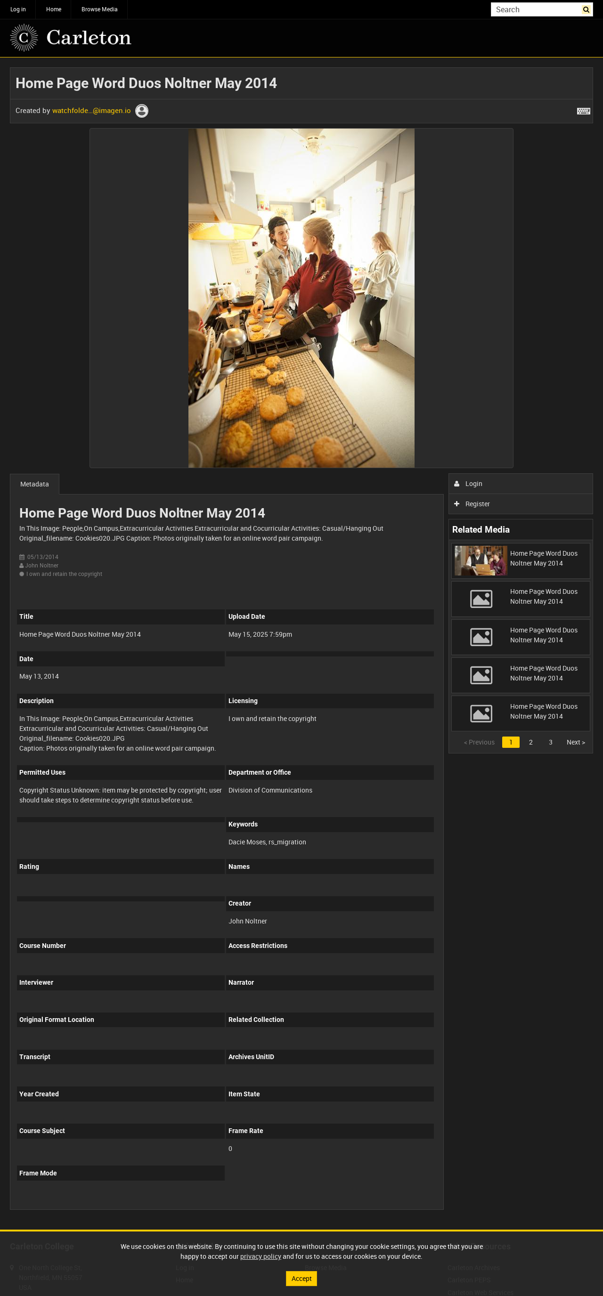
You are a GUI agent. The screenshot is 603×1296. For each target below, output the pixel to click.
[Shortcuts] (583, 109)
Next (576, 741)
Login (468, 483)
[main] (301, 643)
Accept (302, 1278)
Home (53, 9)
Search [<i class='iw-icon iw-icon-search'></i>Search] (588, 8)
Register (472, 503)
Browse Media (99, 9)
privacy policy (260, 1256)
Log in (18, 9)
